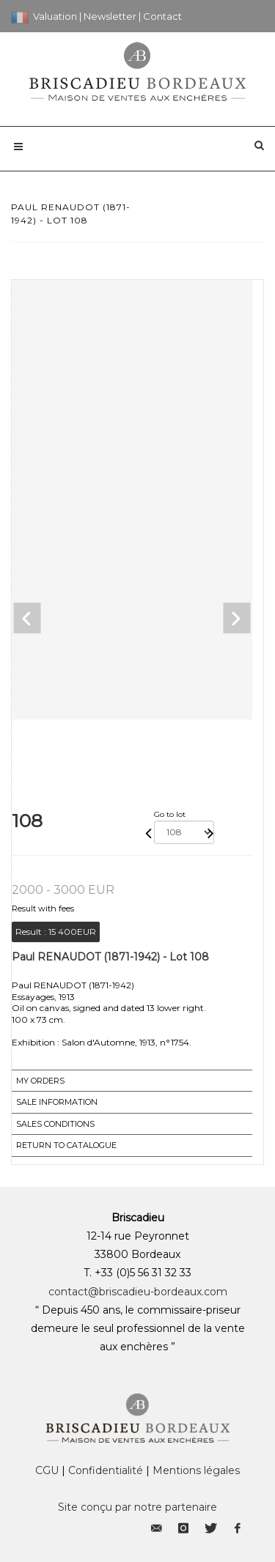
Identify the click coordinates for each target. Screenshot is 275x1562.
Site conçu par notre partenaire (137, 1507)
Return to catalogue (66, 1145)
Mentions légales (196, 1470)
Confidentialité (105, 1470)
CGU (47, 1470)
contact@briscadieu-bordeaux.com (137, 1291)
